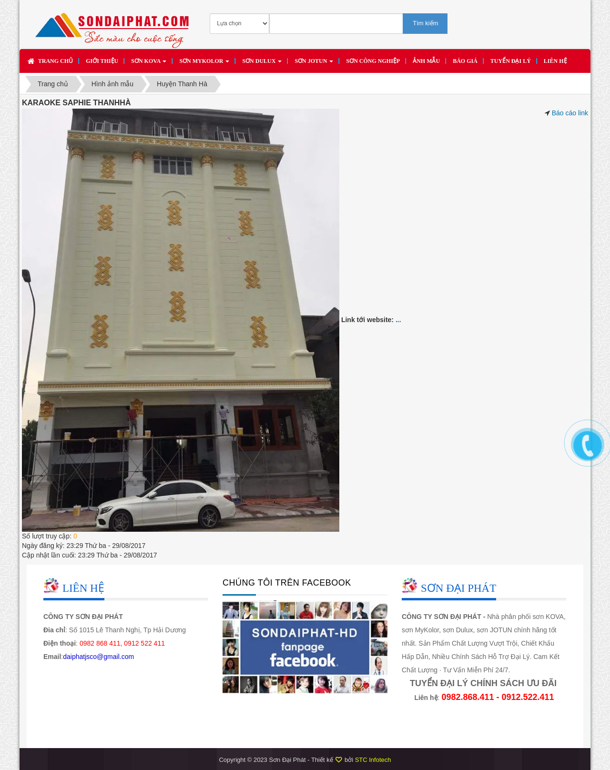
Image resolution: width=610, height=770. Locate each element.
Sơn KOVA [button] (148, 64)
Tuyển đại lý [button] (510, 61)
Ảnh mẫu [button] (426, 61)
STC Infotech (373, 759)
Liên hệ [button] (555, 61)
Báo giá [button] (465, 61)
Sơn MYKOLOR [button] (204, 64)
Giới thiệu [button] (102, 61)
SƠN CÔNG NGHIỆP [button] (373, 61)
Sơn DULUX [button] (262, 64)
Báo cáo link (570, 113)
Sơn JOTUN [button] (314, 64)
